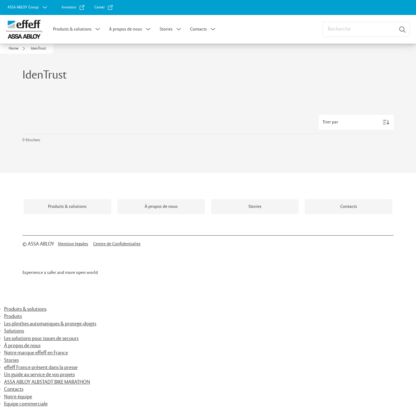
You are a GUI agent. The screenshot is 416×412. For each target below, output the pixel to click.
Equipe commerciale (26, 404)
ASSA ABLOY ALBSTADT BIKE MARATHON (47, 382)
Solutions (14, 331)
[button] (98, 29)
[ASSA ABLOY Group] (28, 7)
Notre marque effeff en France (36, 353)
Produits (13, 316)
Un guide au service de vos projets (39, 374)
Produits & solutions (72, 29)
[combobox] (366, 29)
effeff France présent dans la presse (41, 367)
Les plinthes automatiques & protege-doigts (50, 324)
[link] (73, 7)
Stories (166, 29)
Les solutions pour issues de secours (41, 338)
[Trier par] (356, 122)
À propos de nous (125, 29)
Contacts (198, 29)
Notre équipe (18, 397)
